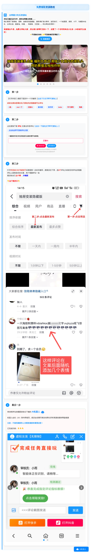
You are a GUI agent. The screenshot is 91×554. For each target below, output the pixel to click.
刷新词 (51, 146)
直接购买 (45, 39)
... (4, 27)
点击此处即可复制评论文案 (18, 130)
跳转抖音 (40, 146)
